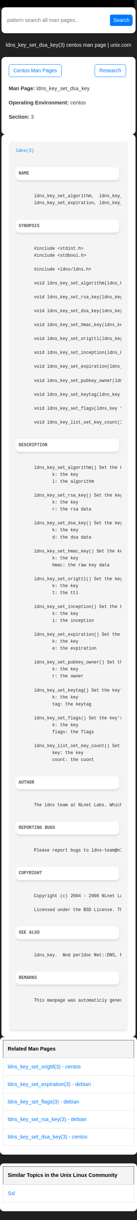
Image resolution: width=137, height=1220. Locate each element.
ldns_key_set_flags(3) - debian (43, 1102)
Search (121, 20)
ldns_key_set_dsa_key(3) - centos (47, 1137)
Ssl (11, 1193)
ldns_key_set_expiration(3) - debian (49, 1084)
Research (110, 70)
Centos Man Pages (35, 70)
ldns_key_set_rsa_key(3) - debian (47, 1119)
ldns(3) (25, 150)
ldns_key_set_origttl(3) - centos (44, 1067)
